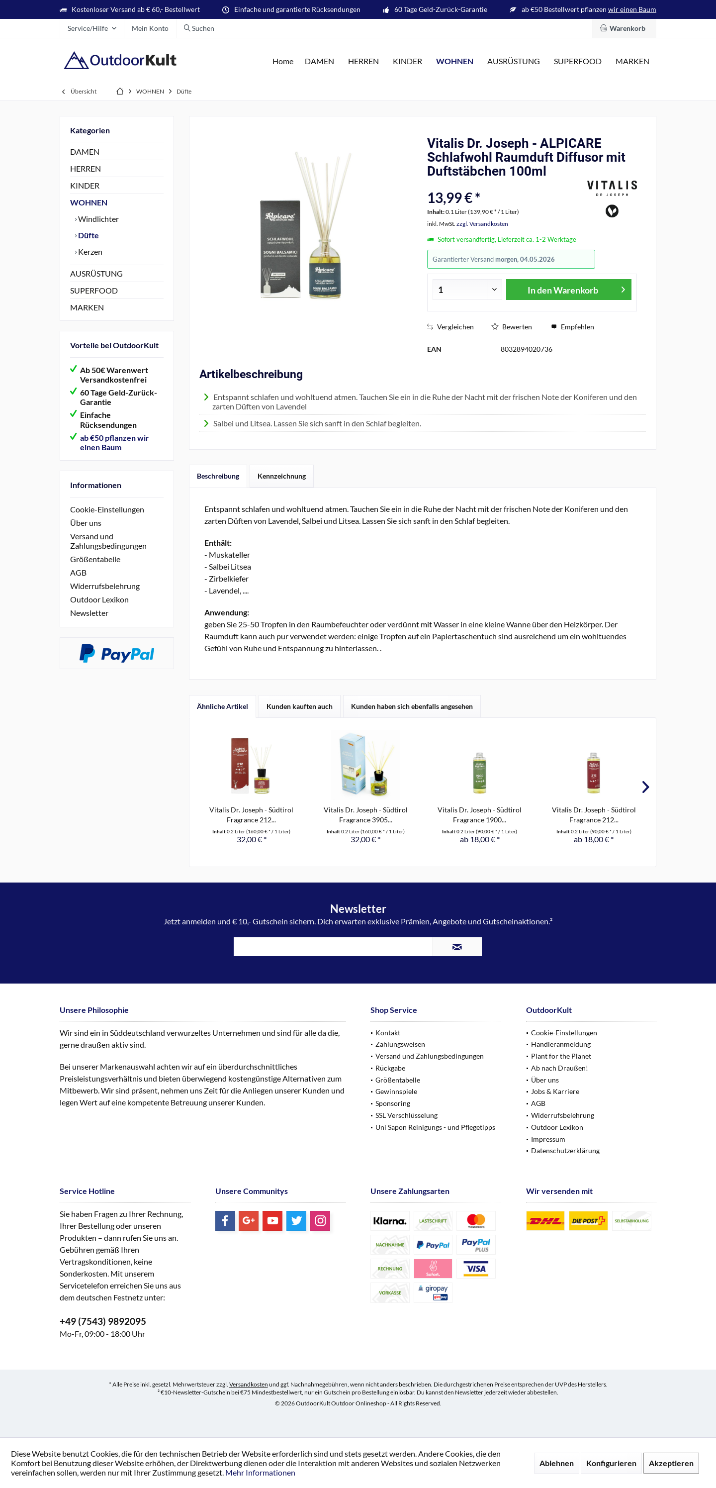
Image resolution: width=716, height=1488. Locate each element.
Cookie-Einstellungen (107, 509)
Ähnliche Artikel (222, 706)
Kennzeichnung (282, 476)
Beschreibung (218, 476)
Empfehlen (572, 326)
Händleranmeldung (561, 1044)
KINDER (84, 185)
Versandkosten (248, 1384)
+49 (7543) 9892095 (103, 1321)
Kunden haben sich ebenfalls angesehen (412, 706)
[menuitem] (624, 28)
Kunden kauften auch (300, 706)
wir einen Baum (632, 9)
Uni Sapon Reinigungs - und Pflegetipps (435, 1127)
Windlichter (98, 218)
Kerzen (89, 251)
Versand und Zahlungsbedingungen (108, 540)
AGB (78, 572)
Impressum (548, 1139)
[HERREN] (363, 61)
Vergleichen (450, 326)
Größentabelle (95, 559)
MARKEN (87, 307)
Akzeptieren (671, 1463)
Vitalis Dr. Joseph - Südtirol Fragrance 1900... (480, 814)
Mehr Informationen (260, 1472)
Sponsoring (392, 1103)
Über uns (85, 522)
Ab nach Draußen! (559, 1068)
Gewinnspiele (396, 1091)
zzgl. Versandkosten (482, 223)
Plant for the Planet (561, 1056)
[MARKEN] (632, 61)
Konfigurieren (611, 1463)
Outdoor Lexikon (99, 599)
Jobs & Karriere (555, 1091)
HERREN (85, 168)
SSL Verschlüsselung (406, 1115)
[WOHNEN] (454, 61)
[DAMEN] (319, 61)
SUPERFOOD (94, 290)
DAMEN (84, 151)
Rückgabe (390, 1068)
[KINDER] (407, 61)
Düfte (88, 235)
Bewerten (511, 326)
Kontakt (387, 1032)
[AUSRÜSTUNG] (513, 61)
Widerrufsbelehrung (105, 586)
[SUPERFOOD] (578, 61)
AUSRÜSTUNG (96, 273)
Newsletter (89, 612)
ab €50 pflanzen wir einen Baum (114, 442)
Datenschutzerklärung (565, 1150)
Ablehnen (556, 1463)
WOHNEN (88, 202)
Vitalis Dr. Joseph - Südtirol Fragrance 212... (251, 814)
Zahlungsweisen (400, 1044)
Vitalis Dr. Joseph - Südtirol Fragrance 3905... (366, 814)
